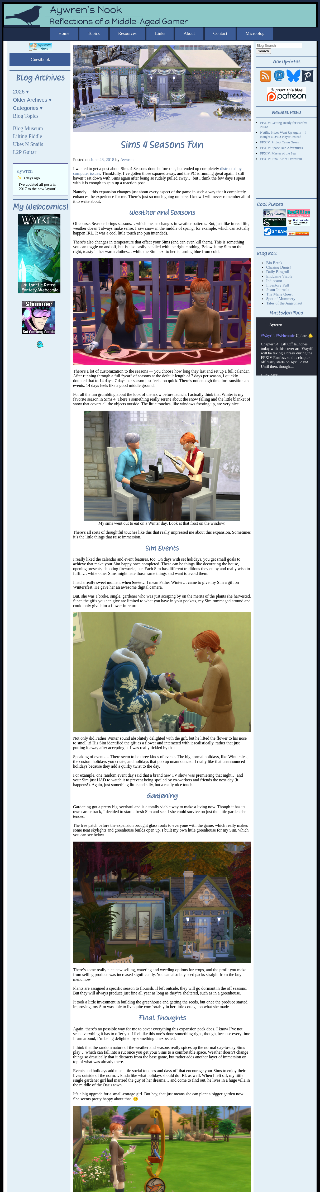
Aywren (126, 159)
